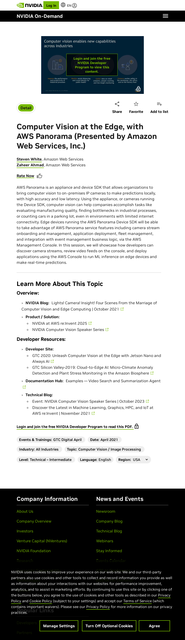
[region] (92, 599)
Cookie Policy (40, 602)
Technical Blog (109, 531)
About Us (25, 511)
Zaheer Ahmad (30, 164)
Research (25, 560)
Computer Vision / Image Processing (109, 449)
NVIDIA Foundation (34, 550)
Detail (25, 107)
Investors (25, 531)
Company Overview (34, 521)
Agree (154, 627)
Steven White (29, 159)
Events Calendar (111, 560)
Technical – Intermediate (51, 459)
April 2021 (109, 439)
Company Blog (109, 521)
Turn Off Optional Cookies (109, 627)
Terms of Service (137, 602)
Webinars (104, 540)
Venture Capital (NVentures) (42, 540)
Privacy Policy (98, 608)
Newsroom (105, 511)
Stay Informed (109, 550)
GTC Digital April (67, 439)
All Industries (47, 449)
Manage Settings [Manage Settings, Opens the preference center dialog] (59, 627)
